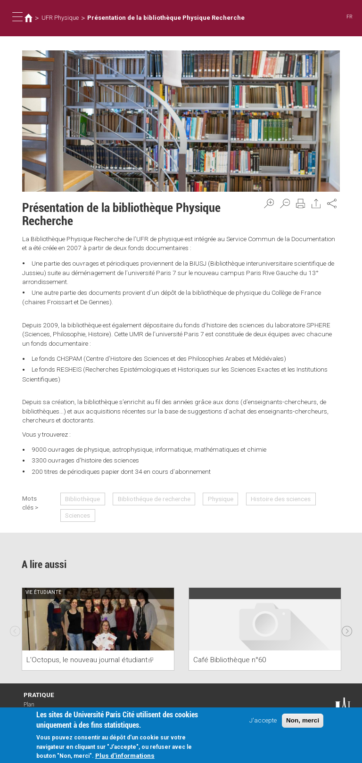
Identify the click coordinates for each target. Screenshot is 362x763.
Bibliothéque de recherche (154, 499)
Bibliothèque (82, 499)
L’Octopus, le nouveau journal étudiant (89, 660)
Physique (220, 499)
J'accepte (263, 721)
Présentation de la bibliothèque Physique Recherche (166, 17)
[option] (98, 629)
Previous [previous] (15, 629)
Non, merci (302, 721)
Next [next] (347, 629)
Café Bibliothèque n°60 (229, 660)
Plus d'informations (125, 756)
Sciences (77, 515)
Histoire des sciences (281, 499)
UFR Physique (60, 17)
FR (349, 17)
